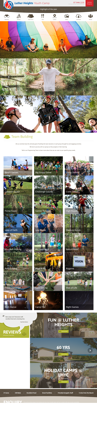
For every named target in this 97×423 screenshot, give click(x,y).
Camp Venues (31, 17)
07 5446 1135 (78, 2)
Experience (7, 17)
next (90, 350)
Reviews (91, 17)
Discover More (64, 331)
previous (36, 350)
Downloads (79, 17)
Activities (19, 17)
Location (55, 17)
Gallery (67, 17)
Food (43, 17)
